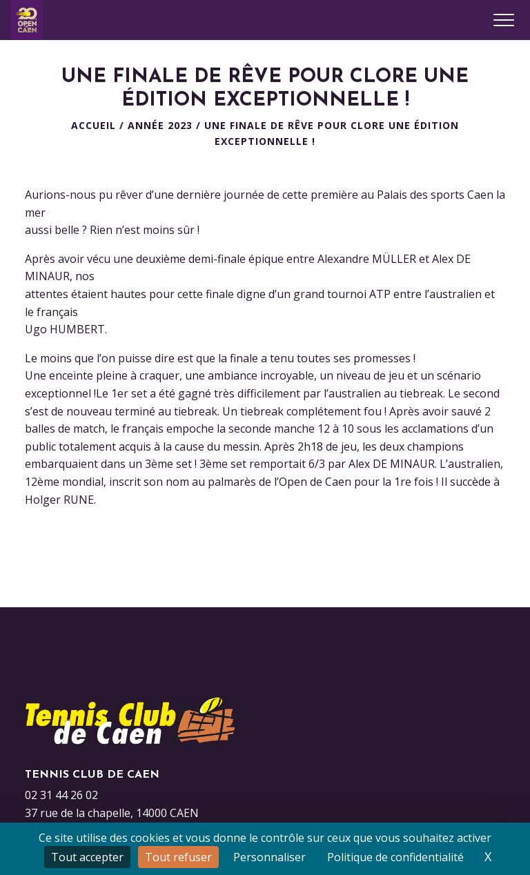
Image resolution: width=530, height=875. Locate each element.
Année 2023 (160, 125)
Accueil (93, 125)
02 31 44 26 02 (61, 795)
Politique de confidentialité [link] (395, 857)
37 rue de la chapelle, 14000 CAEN (112, 812)
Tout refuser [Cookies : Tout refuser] (178, 857)
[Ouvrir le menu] (503, 20)
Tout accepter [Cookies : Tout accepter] (87, 857)
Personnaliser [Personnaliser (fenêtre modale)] (269, 857)
